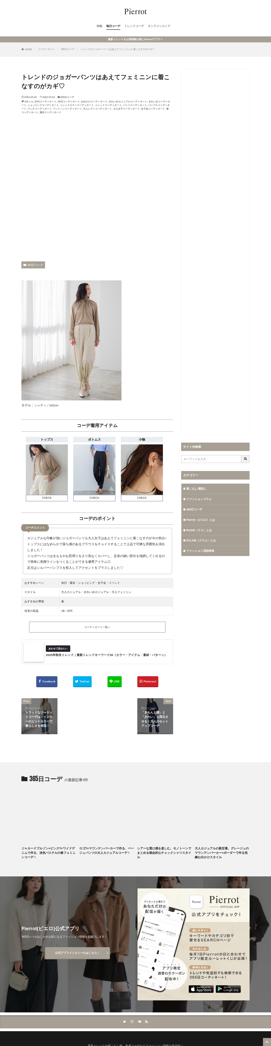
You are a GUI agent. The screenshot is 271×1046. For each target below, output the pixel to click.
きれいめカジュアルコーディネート (128, 101)
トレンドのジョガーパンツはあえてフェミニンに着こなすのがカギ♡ (117, 49)
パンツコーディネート (135, 105)
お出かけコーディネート (94, 101)
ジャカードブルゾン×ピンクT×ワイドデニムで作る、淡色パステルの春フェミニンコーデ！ (48, 853)
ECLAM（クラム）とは (201, 540)
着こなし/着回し (196, 488)
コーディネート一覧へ (97, 627)
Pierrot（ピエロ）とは (200, 519)
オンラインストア (159, 26)
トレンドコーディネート (108, 105)
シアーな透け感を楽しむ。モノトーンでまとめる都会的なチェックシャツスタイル (164, 853)
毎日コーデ (113, 26)
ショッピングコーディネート (43, 105)
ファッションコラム (199, 499)
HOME (28, 49)
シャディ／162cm (47, 405)
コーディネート (46, 49)
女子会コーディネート (153, 108)
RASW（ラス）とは (199, 530)
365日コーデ (67, 49)
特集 (99, 26)
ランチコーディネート (40, 108)
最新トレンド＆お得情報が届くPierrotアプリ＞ (135, 39)
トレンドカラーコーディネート (77, 105)
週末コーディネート (50, 112)
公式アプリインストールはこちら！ (77, 953)
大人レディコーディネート (97, 108)
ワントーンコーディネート (67, 108)
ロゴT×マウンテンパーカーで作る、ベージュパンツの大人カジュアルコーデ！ (106, 851)
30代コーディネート (45, 101)
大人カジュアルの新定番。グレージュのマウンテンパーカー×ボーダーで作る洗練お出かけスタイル (222, 853)
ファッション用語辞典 (200, 551)
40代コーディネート (68, 101)
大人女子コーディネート (126, 108)
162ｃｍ (28, 101)
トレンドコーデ (134, 26)
